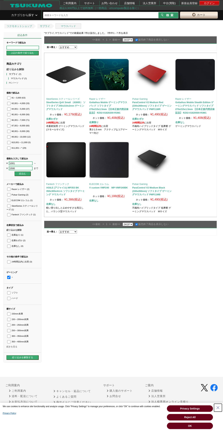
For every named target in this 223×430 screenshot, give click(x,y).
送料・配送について (23, 396)
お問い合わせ (109, 3)
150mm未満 (15, 314)
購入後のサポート (120, 390)
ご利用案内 (69, 3)
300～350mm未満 (17, 336)
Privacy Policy (9, 413)
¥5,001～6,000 (18, 114)
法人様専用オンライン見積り (169, 401)
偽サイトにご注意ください (72, 402)
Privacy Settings (190, 408)
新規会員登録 (189, 3)
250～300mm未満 (17, 330)
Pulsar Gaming (17, 195)
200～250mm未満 (17, 325)
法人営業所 (149, 3)
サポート (89, 3)
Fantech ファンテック (21, 214)
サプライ (45, 26)
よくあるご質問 (65, 396)
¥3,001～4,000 (18, 103)
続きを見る (11, 347)
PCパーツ (14, 83)
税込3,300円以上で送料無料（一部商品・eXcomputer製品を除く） (100, 8)
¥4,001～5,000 (18, 109)
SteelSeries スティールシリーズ (63, 99)
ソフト (12, 293)
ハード (12, 298)
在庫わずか (16, 240)
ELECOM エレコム (20, 200)
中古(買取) (169, 3)
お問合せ (114, 396)
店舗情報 (129, 3)
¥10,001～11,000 (19, 142)
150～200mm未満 (17, 319)
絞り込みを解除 (15, 69)
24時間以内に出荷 (19, 262)
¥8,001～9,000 (18, 131)
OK (190, 425)
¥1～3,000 (16, 98)
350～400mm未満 (17, 342)
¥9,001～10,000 (19, 137)
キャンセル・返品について (72, 391)
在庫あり (15, 235)
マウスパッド (68, 26)
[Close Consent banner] (218, 408)
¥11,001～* (16, 148)
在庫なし (15, 246)
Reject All (189, 417)
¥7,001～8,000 (18, 126)
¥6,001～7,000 (18, 120)
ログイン (209, 3)
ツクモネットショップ (19, 26)
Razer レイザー (18, 189)
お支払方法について (23, 401)
